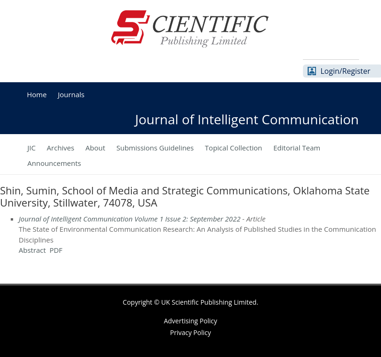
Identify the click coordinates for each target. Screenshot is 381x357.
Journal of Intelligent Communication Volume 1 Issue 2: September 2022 (129, 218)
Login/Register (346, 71)
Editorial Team (297, 147)
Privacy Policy (190, 332)
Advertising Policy (190, 321)
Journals (71, 94)
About (95, 147)
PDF (56, 250)
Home (37, 94)
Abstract (32, 250)
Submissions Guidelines (155, 147)
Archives (60, 147)
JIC (32, 147)
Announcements (54, 163)
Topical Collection (233, 147)
